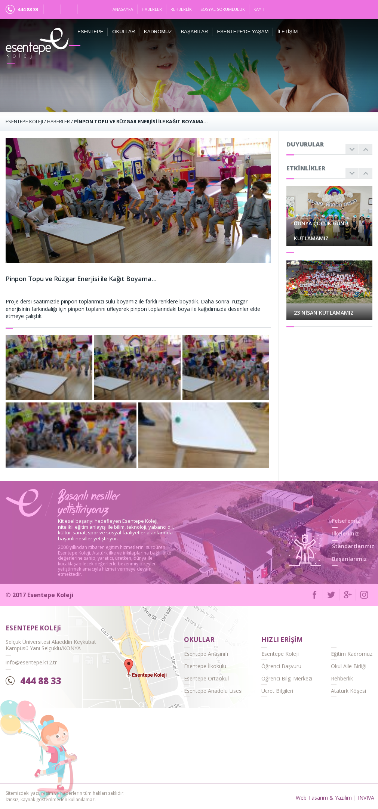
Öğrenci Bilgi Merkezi (286, 678)
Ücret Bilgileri (277, 690)
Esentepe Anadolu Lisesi (213, 690)
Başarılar (194, 31)
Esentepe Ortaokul (206, 678)
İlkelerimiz (345, 533)
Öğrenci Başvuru (281, 666)
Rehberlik (181, 9)
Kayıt (259, 9)
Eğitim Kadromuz (351, 653)
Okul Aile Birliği (348, 666)
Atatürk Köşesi (348, 690)
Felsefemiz (346, 520)
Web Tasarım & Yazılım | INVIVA (335, 797)
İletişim (287, 31)
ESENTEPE (90, 31)
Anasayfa (123, 9)
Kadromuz (158, 31)
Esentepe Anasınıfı (206, 653)
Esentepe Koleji (280, 653)
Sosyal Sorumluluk (222, 9)
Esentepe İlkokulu (205, 666)
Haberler (152, 9)
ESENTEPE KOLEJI (24, 121)
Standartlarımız (353, 546)
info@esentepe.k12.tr (31, 662)
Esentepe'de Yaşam (242, 31)
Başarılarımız (349, 558)
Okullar (123, 31)
